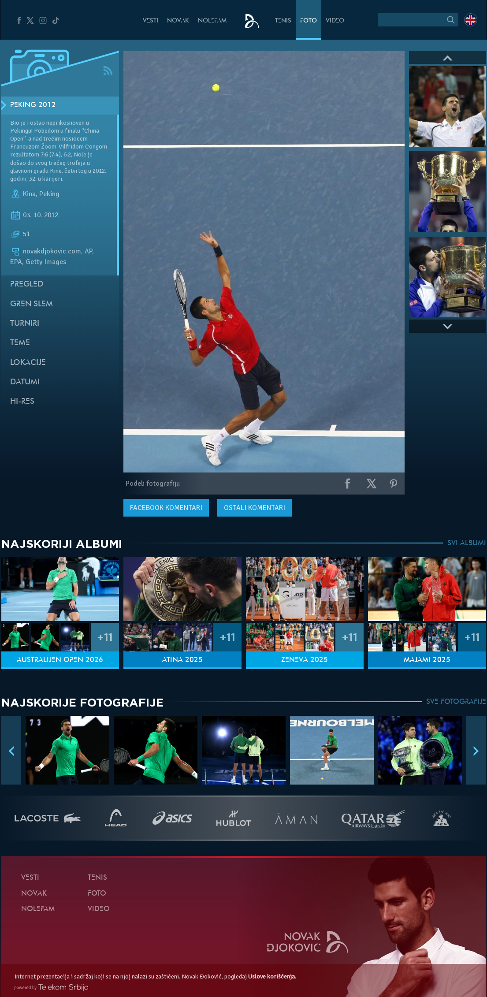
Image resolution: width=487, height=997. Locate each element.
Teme (20, 343)
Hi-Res (22, 402)
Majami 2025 (427, 660)
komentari (166, 507)
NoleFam (212, 21)
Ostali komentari (254, 507)
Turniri (24, 324)
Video (335, 21)
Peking (49, 194)
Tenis (283, 21)
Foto (308, 21)
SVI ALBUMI (466, 543)
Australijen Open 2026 (60, 660)
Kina (29, 194)
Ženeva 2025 (304, 660)
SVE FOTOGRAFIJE (456, 702)
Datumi (25, 382)
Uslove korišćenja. (272, 976)
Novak (178, 21)
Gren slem (31, 304)
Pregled (26, 284)
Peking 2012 (33, 105)
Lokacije (28, 363)
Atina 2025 (182, 660)
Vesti (150, 21)
